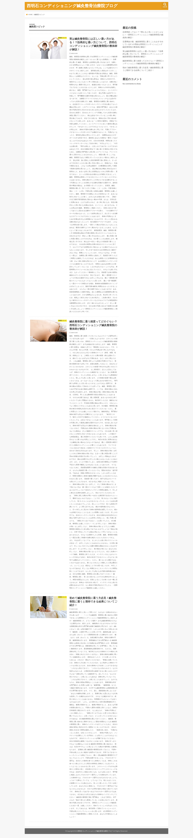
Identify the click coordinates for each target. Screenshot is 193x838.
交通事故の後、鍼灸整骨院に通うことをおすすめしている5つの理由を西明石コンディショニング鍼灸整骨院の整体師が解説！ (143, 44)
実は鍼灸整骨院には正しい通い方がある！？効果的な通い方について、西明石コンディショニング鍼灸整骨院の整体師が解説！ (143, 54)
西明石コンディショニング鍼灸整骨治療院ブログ (72, 5)
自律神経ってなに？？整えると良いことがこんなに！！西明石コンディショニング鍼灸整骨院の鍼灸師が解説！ (143, 34)
